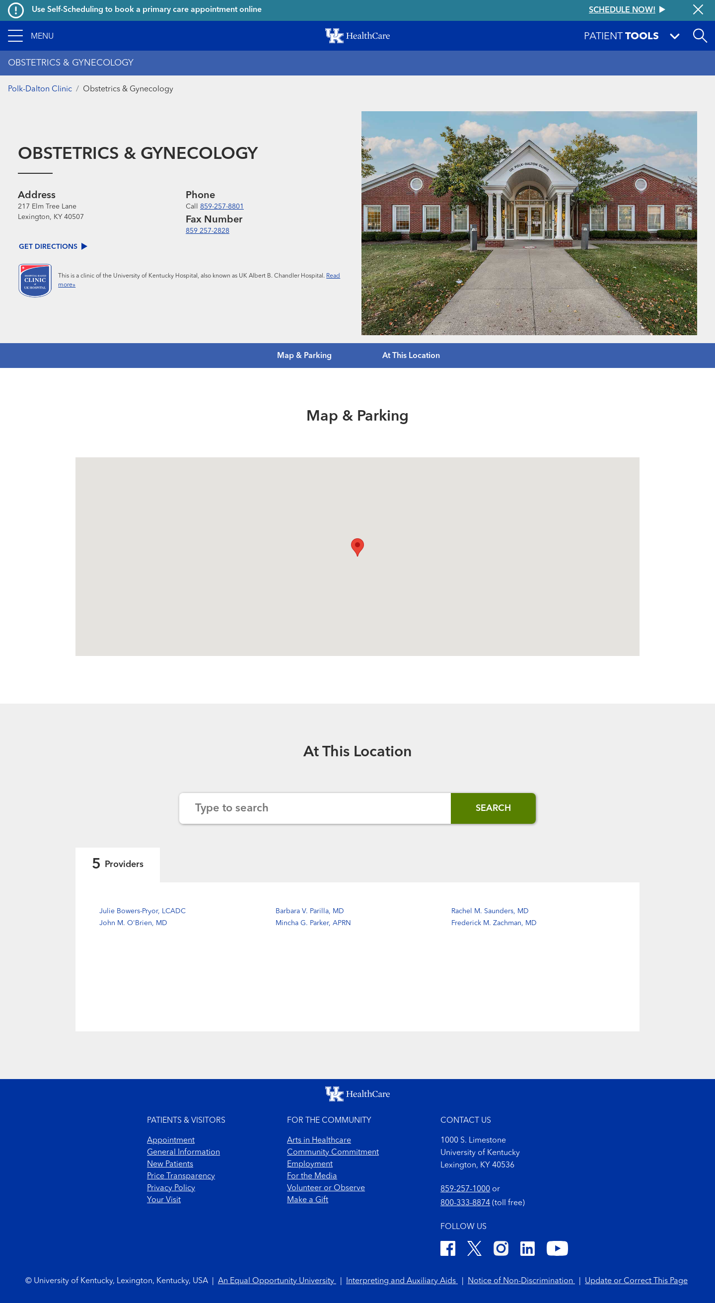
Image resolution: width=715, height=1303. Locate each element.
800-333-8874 (465, 1203)
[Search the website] (315, 808)
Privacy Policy (171, 1188)
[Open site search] (700, 36)
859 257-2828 (207, 230)
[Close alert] (698, 10)
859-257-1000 (465, 1189)
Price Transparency (181, 1176)
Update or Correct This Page (636, 1281)
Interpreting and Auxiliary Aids (402, 1281)
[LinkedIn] (527, 1250)
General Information (183, 1153)
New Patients (170, 1164)
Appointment (171, 1141)
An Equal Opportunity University (277, 1281)
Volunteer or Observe (326, 1188)
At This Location (411, 356)
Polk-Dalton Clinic (40, 89)
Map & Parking (304, 356)
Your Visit (164, 1200)
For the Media (312, 1176)
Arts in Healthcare (319, 1141)
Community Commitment (333, 1153)
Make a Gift (307, 1200)
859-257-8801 (222, 206)
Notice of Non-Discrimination (521, 1281)
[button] (31, 36)
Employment (310, 1164)
